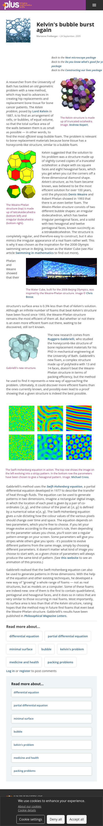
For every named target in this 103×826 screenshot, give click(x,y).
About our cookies (29, 806)
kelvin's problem (72, 649)
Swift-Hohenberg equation (64, 486)
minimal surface (21, 649)
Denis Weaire (77, 194)
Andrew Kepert (78, 125)
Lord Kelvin (40, 111)
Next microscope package (80, 57)
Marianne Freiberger (47, 36)
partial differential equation (68, 636)
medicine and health (24, 662)
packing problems (60, 662)
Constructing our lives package (83, 70)
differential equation (24, 636)
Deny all (56, 819)
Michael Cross (79, 477)
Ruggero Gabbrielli (61, 339)
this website (69, 558)
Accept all (76, 819)
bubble (46, 649)
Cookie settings (30, 819)
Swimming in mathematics (35, 253)
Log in (10, 671)
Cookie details (27, 810)
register (24, 671)
